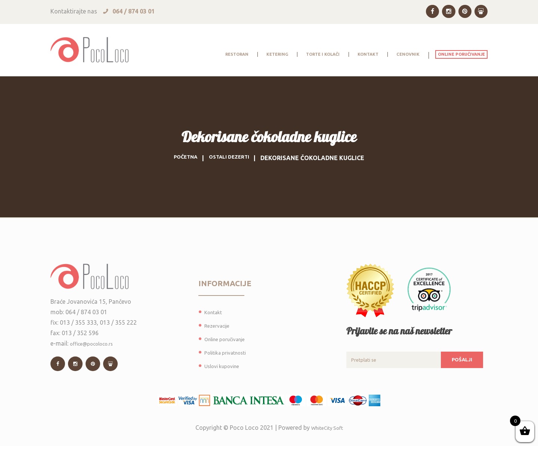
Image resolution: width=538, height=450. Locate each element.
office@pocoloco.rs (97, 344)
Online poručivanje (229, 339)
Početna (181, 157)
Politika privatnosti (230, 352)
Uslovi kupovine (225, 365)
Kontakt (215, 312)
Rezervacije (219, 325)
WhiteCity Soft (327, 431)
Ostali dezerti (231, 157)
